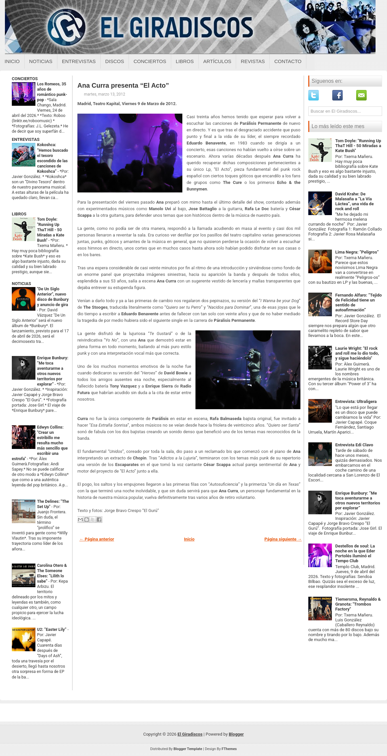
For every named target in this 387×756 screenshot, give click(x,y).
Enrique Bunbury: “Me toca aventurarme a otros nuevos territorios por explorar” (357, 500)
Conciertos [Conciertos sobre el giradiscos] (149, 61)
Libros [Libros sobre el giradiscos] (185, 61)
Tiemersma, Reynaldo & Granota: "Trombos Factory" (358, 604)
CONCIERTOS (25, 78)
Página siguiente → (283, 539)
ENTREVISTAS (25, 139)
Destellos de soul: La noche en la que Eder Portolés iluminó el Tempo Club (355, 553)
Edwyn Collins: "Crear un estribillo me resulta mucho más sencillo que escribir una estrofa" (40, 443)
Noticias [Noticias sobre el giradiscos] (40, 61)
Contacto (287, 61)
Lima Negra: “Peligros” (357, 252)
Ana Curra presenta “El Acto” (123, 85)
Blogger (236, 734)
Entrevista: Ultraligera (356, 401)
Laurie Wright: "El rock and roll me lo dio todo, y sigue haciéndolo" (357, 353)
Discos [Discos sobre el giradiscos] (114, 61)
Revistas (253, 61)
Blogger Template (187, 749)
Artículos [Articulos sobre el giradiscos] (217, 61)
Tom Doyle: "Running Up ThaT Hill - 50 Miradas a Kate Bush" (50, 230)
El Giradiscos (189, 734)
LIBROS (19, 213)
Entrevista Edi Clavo (354, 444)
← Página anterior (96, 539)
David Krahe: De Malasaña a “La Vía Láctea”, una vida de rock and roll (354, 201)
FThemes (229, 749)
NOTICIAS (21, 283)
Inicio (12, 61)
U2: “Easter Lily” (52, 629)
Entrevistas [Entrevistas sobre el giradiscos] (79, 61)
